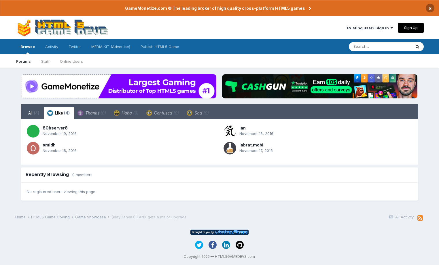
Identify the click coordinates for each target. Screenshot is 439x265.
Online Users (71, 61)
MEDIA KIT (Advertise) (110, 46)
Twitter (75, 46)
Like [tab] (58, 113)
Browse (27, 49)
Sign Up (411, 27)
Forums (23, 61)
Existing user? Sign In (370, 28)
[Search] (380, 46)
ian (242, 127)
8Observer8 (55, 127)
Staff (45, 61)
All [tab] (33, 112)
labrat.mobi (251, 144)
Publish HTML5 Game (160, 46)
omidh (49, 144)
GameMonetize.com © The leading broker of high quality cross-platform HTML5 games (215, 8)
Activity (51, 46)
